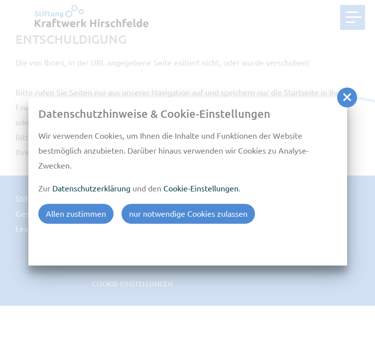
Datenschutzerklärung (91, 188)
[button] (347, 97)
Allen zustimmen (76, 213)
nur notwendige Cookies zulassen (188, 213)
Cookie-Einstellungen (201, 188)
